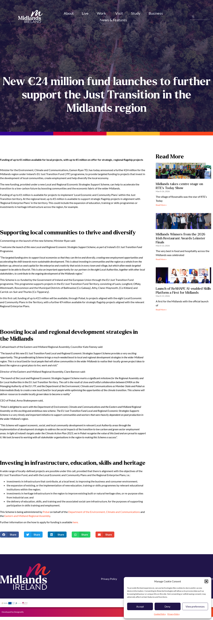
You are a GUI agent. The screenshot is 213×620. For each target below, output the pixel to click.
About (69, 13)
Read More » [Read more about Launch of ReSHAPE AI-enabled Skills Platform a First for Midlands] (161, 312)
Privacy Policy (173, 614)
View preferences (195, 606)
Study (135, 13)
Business (156, 13)
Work (102, 13)
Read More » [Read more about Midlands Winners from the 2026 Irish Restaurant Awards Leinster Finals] (161, 262)
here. (75, 525)
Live (85, 13)
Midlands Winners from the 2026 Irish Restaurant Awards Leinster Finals (180, 241)
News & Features (114, 20)
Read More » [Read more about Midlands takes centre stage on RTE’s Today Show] (161, 208)
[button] (206, 581)
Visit (119, 13)
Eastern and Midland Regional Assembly (27, 518)
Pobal (46, 514)
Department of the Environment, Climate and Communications (104, 514)
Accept (140, 606)
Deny (167, 606)
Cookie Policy (160, 614)
